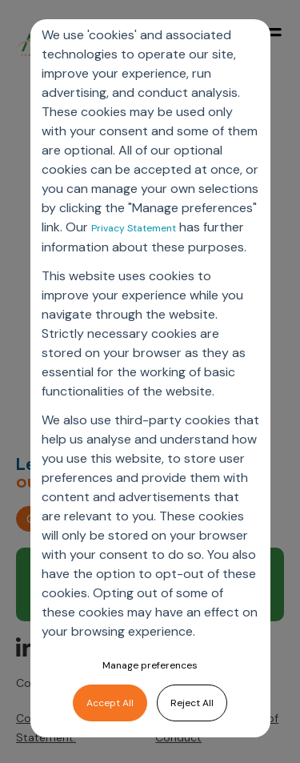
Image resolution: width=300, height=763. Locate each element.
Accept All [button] (110, 703)
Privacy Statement (133, 228)
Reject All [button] (192, 703)
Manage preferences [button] (150, 665)
